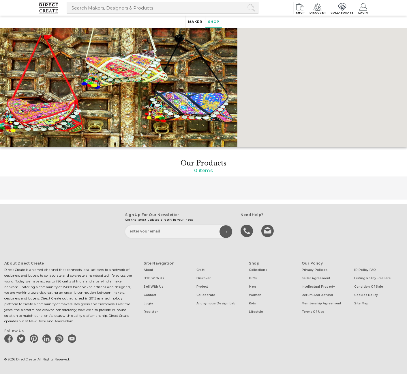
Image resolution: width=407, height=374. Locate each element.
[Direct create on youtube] (73, 338)
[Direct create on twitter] (22, 338)
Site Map (361, 303)
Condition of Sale (368, 287)
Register (151, 312)
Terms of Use (313, 312)
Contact (150, 295)
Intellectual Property (318, 287)
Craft (200, 270)
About (148, 270)
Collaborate (336, 8)
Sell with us (153, 287)
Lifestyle (256, 312)
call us (247, 230)
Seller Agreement (316, 278)
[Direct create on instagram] (60, 338)
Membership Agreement (321, 303)
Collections (258, 270)
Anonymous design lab (215, 303)
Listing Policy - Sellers (372, 278)
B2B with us (154, 278)
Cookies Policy (366, 295)
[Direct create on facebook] (9, 338)
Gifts (253, 278)
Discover (306, 8)
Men (252, 287)
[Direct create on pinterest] (35, 338)
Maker (193, 22)
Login (362, 8)
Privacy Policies (315, 270)
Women (255, 295)
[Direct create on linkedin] (47, 338)
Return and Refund (317, 295)
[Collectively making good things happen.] (53, 8)
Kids (252, 303)
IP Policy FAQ (365, 270)
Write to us (268, 230)
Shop (284, 8)
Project (202, 287)
